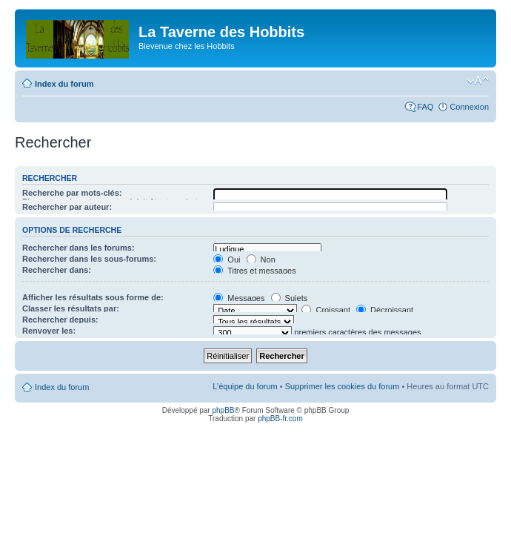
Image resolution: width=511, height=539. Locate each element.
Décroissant (384, 309)
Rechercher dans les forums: (78, 247)
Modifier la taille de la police (478, 80)
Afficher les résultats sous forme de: (93, 297)
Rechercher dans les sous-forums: (89, 258)
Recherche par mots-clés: (72, 192)
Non (261, 259)
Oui (226, 259)
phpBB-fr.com (280, 418)
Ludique (267, 249)
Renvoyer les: (49, 330)
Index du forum (64, 83)
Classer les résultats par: (70, 308)
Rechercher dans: (56, 269)
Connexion (469, 106)
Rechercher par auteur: (67, 206)
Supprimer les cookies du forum (342, 386)
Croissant (325, 309)
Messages (238, 298)
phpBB (223, 410)
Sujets (289, 298)
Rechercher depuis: (60, 319)
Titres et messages (254, 270)
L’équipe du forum (245, 386)
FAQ (425, 106)
